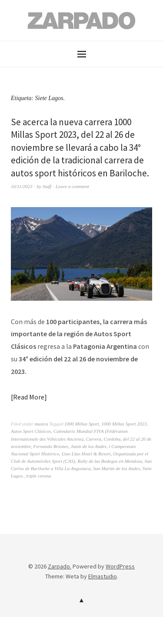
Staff (47, 186)
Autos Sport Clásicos (31, 431)
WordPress (120, 566)
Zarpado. (59, 566)
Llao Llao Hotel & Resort (86, 453)
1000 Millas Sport (81, 423)
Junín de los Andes (88, 446)
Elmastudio (102, 576)
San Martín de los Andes (116, 468)
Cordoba (112, 439)
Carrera (93, 439)
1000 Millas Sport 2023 (123, 423)
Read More (28, 397)
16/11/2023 (21, 186)
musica (41, 423)
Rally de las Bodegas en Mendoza (109, 461)
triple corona (38, 475)
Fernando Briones (50, 446)
